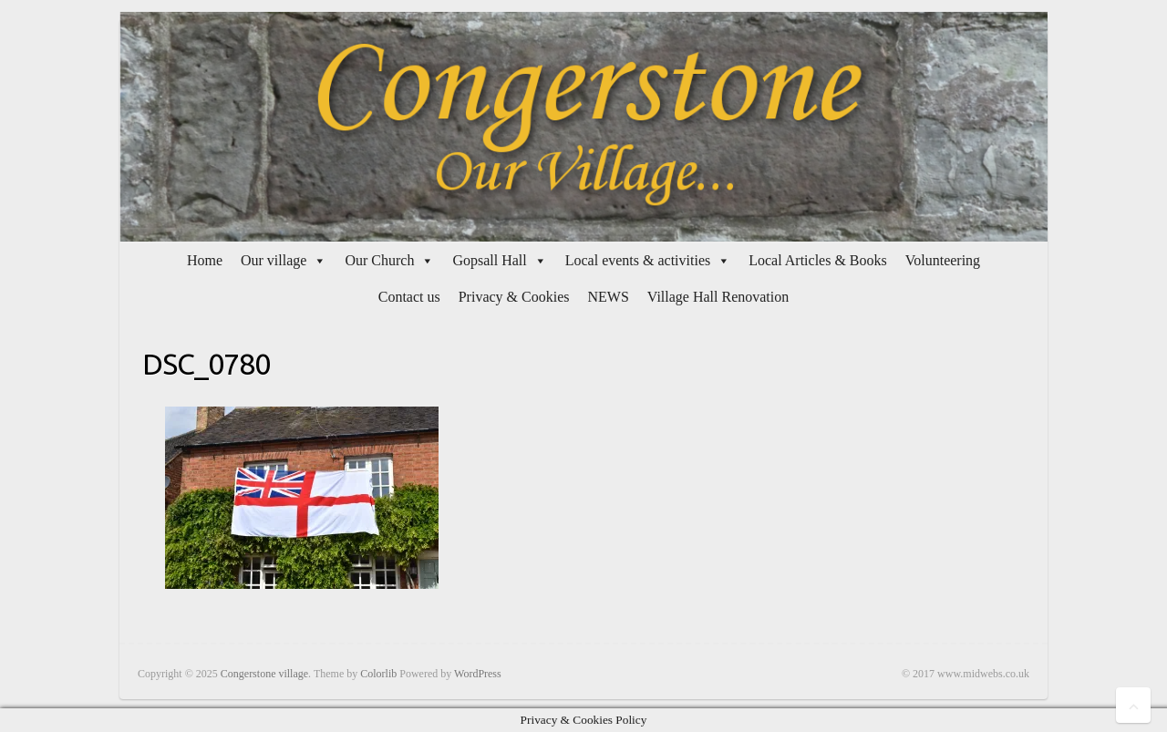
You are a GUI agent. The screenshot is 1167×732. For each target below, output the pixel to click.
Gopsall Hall (489, 260)
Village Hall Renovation (718, 296)
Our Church (379, 260)
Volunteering (942, 260)
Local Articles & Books (818, 260)
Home (204, 260)
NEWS (607, 296)
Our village (273, 260)
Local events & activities (638, 260)
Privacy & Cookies (514, 296)
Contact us (409, 296)
